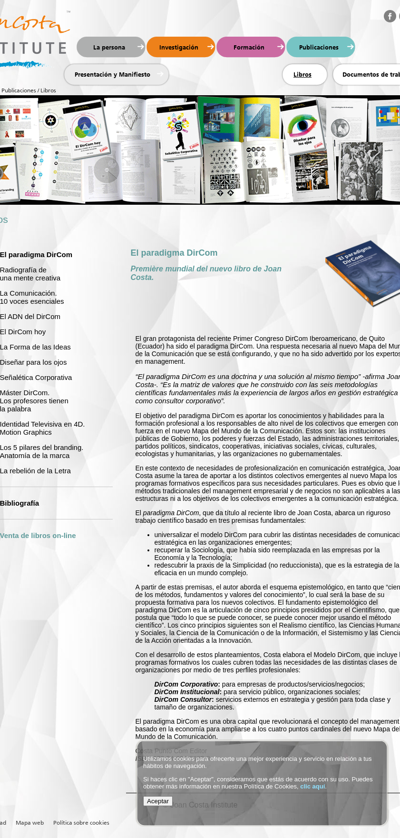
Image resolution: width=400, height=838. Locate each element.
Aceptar (158, 801)
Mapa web (30, 822)
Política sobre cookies (81, 822)
